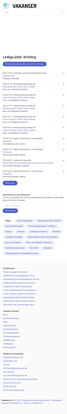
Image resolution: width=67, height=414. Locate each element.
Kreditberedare (9, 340)
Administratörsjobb (24, 221)
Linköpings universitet (38, 232)
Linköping (20, 232)
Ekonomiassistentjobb (14, 226)
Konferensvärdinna (10, 329)
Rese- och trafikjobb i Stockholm (39, 242)
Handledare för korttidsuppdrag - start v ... (20, 276)
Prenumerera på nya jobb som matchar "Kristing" (24, 64)
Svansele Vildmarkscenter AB (15, 375)
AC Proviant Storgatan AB (13, 390)
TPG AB (6, 365)
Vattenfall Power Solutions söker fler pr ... (19, 305)
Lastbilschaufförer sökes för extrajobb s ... (20, 283)
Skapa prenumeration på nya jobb (36, 400)
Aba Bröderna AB (10, 361)
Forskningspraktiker (11, 333)
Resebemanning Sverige (14, 248)
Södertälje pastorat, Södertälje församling (21, 253)
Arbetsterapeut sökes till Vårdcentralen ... (19, 297)
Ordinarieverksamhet (11, 336)
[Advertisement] (33, 32)
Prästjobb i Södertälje (13, 237)
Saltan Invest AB (9, 386)
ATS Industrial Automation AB (15, 368)
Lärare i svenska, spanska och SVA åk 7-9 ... (20, 294)
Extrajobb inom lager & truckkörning (17, 286)
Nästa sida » (10, 183)
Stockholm (34, 248)
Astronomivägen (9, 326)
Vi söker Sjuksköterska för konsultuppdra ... (20, 290)
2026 (18, 400)
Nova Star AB (8, 372)
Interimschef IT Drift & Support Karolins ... (20, 301)
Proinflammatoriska (11, 318)
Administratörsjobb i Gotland (49, 221)
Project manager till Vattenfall (15, 272)
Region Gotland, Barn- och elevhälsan (42, 237)
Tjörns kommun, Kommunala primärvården (20, 379)
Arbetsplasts (8, 344)
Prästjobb (56, 232)
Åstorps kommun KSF (12, 383)
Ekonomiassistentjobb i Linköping (41, 226)
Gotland (8, 232)
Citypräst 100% (9, 76)
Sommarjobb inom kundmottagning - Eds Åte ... (22, 279)
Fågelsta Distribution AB (13, 357)
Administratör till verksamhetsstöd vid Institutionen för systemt (28, 163)
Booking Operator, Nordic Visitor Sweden (19, 87)
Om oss (27, 403)
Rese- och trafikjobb (13, 242)
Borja (5, 322)
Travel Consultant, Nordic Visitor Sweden (19, 98)
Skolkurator (7, 141)
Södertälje (47, 248)
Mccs (5, 315)
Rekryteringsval (9, 347)
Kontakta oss (37, 403)
